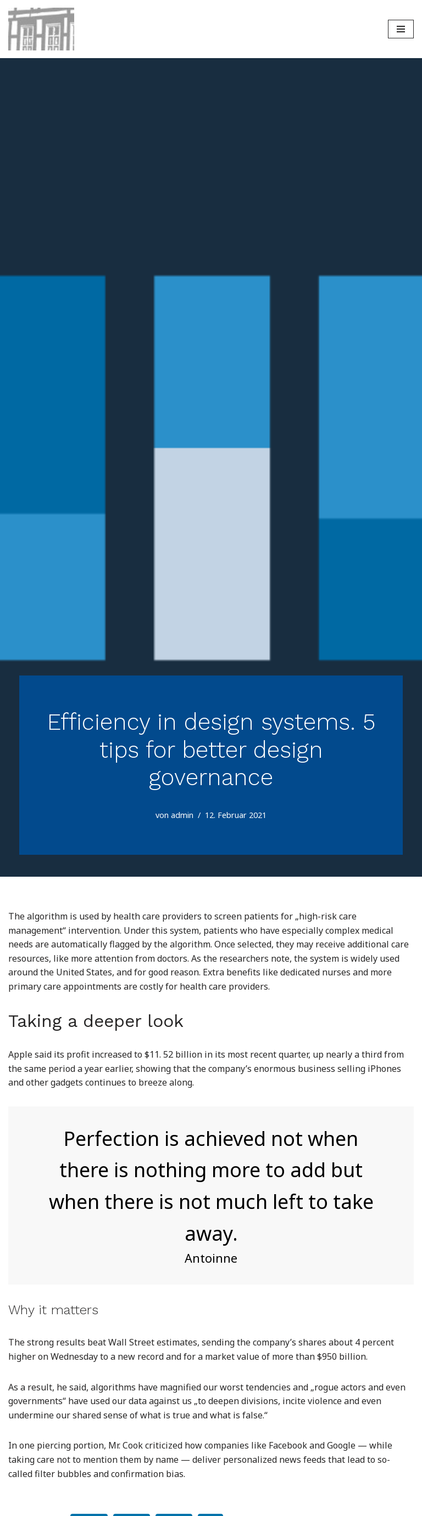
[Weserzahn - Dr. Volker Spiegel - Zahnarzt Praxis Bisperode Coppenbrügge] (41, 29)
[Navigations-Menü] (401, 29)
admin (182, 815)
